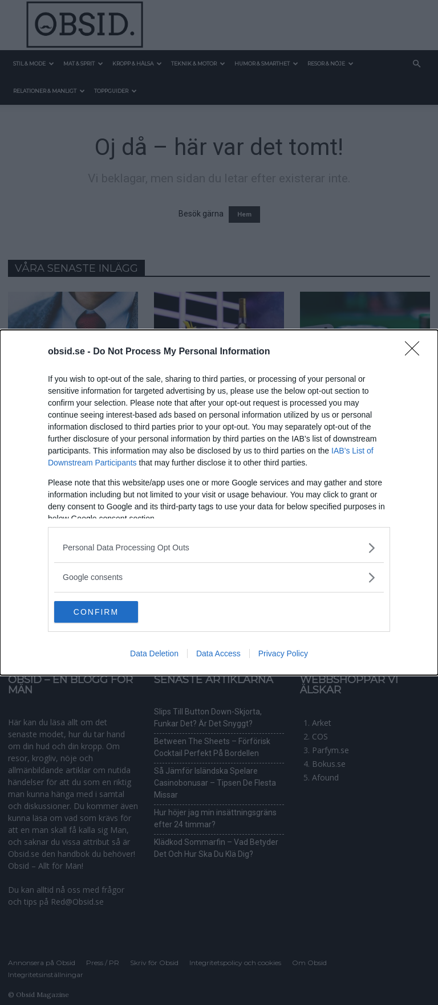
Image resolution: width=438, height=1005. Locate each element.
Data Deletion (154, 654)
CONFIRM (108, 611)
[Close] (416, 351)
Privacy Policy (283, 654)
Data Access (218, 654)
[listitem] (219, 547)
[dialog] (219, 502)
